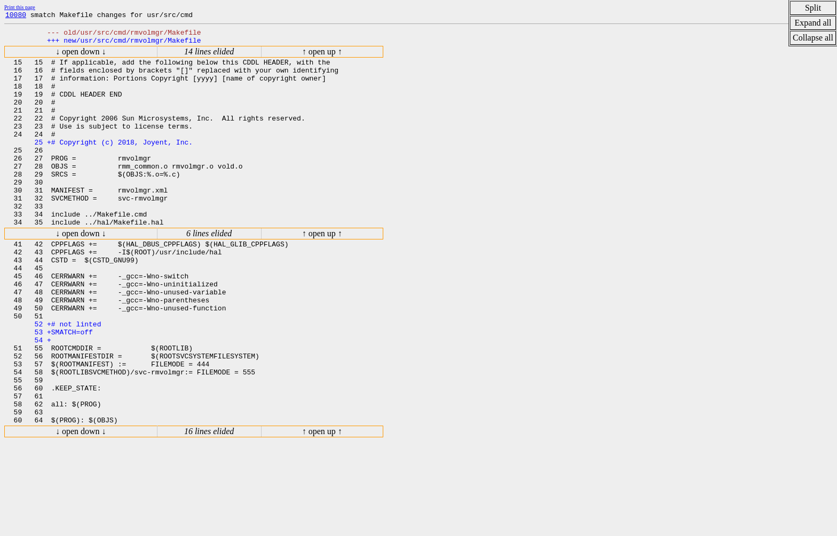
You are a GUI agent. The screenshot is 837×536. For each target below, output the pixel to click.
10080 (15, 16)
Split (813, 7)
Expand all (813, 22)
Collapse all (813, 37)
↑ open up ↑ (322, 56)
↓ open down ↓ (81, 56)
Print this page (19, 7)
